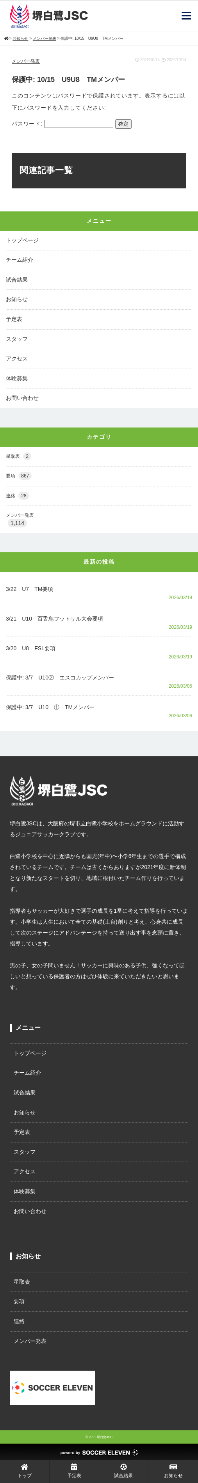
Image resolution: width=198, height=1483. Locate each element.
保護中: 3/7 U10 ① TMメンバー (50, 707)
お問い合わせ (22, 398)
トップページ (22, 240)
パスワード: (62, 124)
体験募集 (17, 378)
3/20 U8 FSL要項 (30, 648)
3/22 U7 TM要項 (29, 589)
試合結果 (17, 280)
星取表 (18, 456)
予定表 (14, 319)
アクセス (17, 358)
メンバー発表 (26, 61)
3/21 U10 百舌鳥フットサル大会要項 (54, 619)
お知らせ (17, 299)
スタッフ (17, 339)
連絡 (17, 496)
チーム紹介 (19, 260)
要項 (19, 476)
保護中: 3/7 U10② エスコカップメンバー (60, 677)
